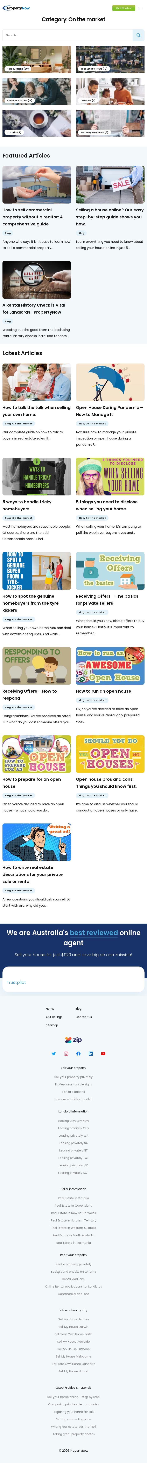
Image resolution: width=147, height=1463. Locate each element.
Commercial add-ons (73, 1294)
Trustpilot (16, 982)
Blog (8, 233)
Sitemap (52, 1025)
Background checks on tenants (73, 1272)
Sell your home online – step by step (73, 1397)
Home (50, 1009)
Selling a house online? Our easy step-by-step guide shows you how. (110, 217)
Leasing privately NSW (73, 1121)
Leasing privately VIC (73, 1165)
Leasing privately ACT (73, 1173)
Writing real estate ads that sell (73, 1427)
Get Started (124, 7)
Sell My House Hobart (74, 1371)
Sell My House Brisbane (73, 1349)
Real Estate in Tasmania (73, 1243)
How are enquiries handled (73, 1099)
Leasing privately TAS (73, 1158)
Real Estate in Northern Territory (73, 1220)
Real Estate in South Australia (73, 1235)
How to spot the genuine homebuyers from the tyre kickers (30, 603)
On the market (22, 423)
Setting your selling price (73, 1419)
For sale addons (73, 1092)
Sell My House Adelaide (73, 1342)
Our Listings (54, 1017)
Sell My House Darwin (74, 1327)
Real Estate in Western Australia (73, 1228)
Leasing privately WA (73, 1136)
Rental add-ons (73, 1279)
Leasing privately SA (74, 1143)
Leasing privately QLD (73, 1128)
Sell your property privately (73, 1077)
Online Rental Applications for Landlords (73, 1286)
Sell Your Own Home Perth (73, 1334)
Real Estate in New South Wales (73, 1213)
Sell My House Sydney (73, 1319)
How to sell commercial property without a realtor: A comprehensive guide (32, 217)
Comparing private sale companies (73, 1404)
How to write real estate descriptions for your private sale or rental (32, 874)
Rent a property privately (73, 1264)
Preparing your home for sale (73, 1412)
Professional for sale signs (73, 1084)
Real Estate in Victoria (73, 1198)
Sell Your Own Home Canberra (73, 1364)
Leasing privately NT (73, 1150)
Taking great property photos (73, 1434)
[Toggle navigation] (141, 8)
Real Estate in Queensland (73, 1206)
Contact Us (84, 1017)
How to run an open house (103, 691)
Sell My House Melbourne (73, 1356)
